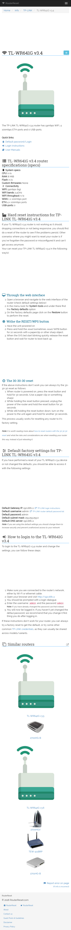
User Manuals (11, 149)
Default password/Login (17, 141)
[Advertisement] (35, 33)
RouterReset (10, 3)
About (6, 910)
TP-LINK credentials (22, 629)
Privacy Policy (9, 927)
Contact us (8, 914)
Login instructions (13, 145)
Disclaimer (8, 922)
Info (17, 10)
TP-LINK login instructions (47, 508)
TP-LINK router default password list (46, 511)
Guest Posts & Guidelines (14, 918)
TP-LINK (27, 10)
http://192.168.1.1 (46, 596)
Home (7, 10)
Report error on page (56, 885)
